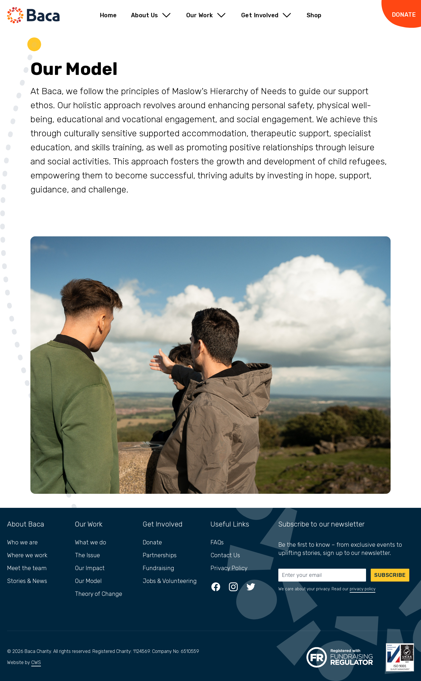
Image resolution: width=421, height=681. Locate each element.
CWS (36, 662)
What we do (90, 542)
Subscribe (390, 575)
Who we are (22, 542)
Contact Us (225, 555)
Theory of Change (98, 593)
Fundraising (158, 568)
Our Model (88, 580)
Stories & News (27, 580)
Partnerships (160, 555)
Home (108, 15)
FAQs (217, 542)
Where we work (27, 555)
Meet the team (27, 568)
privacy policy (362, 589)
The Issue (87, 555)
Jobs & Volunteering (170, 580)
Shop (314, 15)
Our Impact (90, 568)
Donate (152, 542)
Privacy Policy (229, 568)
